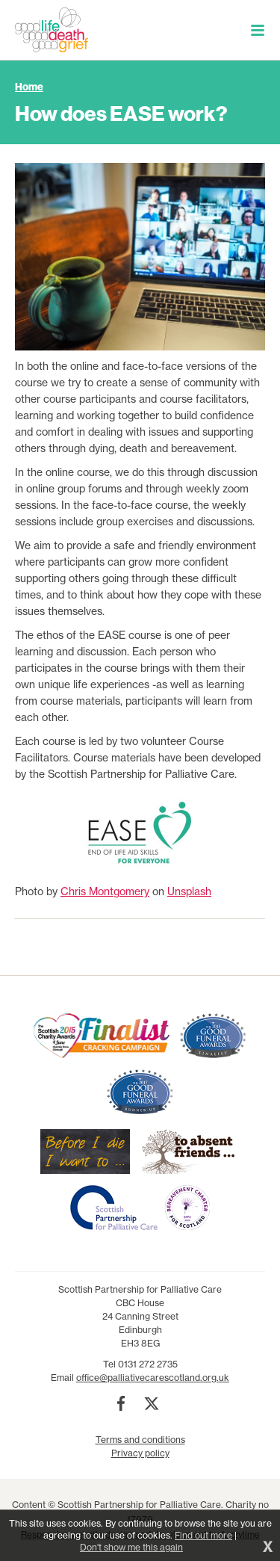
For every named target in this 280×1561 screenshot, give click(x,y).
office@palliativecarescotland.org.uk (152, 1377)
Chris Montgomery (104, 891)
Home (29, 86)
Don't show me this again (131, 1547)
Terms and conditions (140, 1439)
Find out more (203, 1535)
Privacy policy (140, 1453)
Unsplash (189, 891)
